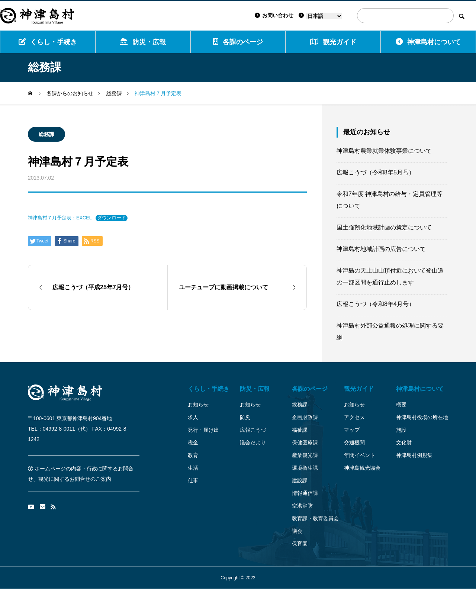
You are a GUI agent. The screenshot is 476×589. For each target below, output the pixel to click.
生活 (193, 468)
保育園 (300, 544)
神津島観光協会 (362, 468)
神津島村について (428, 42)
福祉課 (300, 430)
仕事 (193, 480)
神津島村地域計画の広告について (381, 249)
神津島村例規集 (414, 455)
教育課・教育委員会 (315, 518)
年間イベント (359, 455)
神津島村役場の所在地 (422, 417)
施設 (401, 430)
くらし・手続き (48, 42)
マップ (352, 430)
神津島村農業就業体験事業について (384, 151)
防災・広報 (143, 42)
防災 (245, 417)
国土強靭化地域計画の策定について (384, 227)
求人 (193, 417)
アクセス (354, 417)
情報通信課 (305, 493)
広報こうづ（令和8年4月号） (376, 304)
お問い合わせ (274, 15)
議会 (297, 531)
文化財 (404, 442)
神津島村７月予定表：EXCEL (60, 218)
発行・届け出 (203, 430)
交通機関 (354, 442)
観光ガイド (359, 389)
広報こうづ (253, 430)
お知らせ (198, 405)
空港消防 (302, 506)
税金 (193, 442)
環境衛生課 (305, 468)
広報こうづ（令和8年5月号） (376, 172)
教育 (193, 455)
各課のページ (238, 42)
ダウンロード (111, 218)
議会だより (253, 442)
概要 (401, 405)
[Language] (324, 16)
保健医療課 (305, 442)
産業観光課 (305, 455)
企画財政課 (305, 417)
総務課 (46, 134)
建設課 (300, 480)
